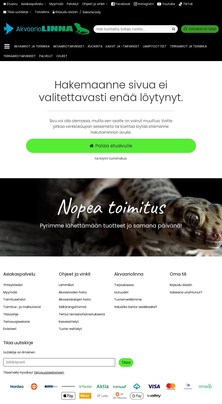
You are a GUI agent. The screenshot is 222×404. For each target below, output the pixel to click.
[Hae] (173, 29)
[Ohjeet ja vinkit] (94, 4)
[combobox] (135, 29)
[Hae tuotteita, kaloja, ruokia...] (135, 29)
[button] (49, 372)
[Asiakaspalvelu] (33, 4)
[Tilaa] (126, 362)
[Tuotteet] (7, 46)
